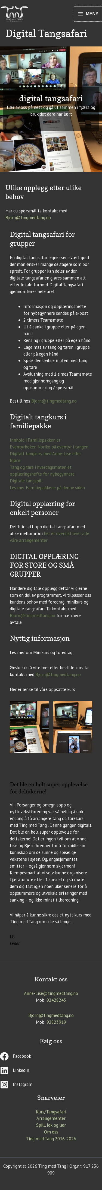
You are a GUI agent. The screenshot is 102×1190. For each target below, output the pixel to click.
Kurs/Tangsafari (51, 1112)
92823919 (56, 1022)
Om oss (51, 1132)
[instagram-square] (51, 1084)
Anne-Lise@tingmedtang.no (51, 993)
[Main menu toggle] (88, 13)
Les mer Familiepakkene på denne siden (47, 488)
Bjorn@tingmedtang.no (28, 218)
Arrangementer (51, 1118)
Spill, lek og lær (51, 1125)
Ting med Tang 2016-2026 (51, 1139)
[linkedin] (51, 1072)
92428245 (56, 1000)
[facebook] (51, 1058)
